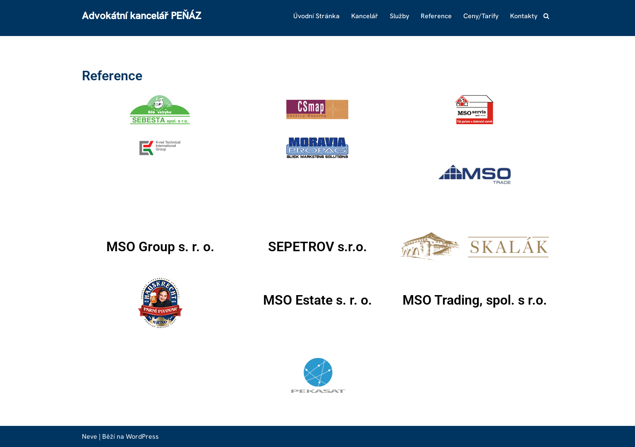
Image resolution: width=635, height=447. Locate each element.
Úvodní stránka (316, 16)
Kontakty (523, 16)
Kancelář (364, 16)
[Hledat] (546, 16)
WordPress (142, 436)
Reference (436, 16)
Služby (399, 16)
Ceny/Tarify (480, 16)
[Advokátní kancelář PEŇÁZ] (141, 15)
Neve (89, 436)
